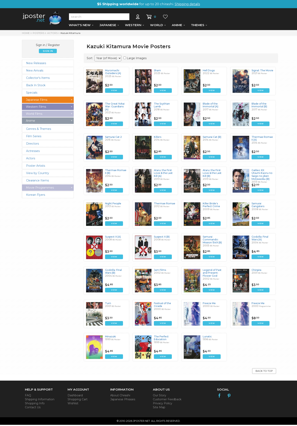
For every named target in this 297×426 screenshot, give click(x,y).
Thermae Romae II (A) (262, 139)
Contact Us (32, 408)
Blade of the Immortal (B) (259, 106)
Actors (52, 34)
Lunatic (207, 337)
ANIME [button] (178, 26)
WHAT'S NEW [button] (81, 26)
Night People (113, 204)
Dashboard (75, 396)
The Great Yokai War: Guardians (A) (114, 107)
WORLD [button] (158, 26)
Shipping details (187, 4)
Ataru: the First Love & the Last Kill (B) (212, 174)
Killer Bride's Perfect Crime (211, 206)
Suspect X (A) (113, 237)
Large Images (137, 59)
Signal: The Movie (262, 71)
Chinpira (256, 271)
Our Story (159, 396)
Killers (157, 138)
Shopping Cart (78, 400)
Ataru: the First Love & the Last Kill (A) (163, 174)
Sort (89, 59)
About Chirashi (120, 396)
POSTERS (38, 34)
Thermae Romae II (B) (115, 173)
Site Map (159, 408)
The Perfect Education (161, 339)
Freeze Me (209, 304)
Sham (157, 71)
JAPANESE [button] (109, 26)
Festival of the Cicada (162, 306)
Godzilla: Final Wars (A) (260, 239)
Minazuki (110, 337)
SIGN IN (48, 52)
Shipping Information (39, 400)
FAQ (28, 396)
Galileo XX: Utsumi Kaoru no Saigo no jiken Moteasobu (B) (262, 175)
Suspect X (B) (162, 237)
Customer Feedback (167, 400)
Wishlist (73, 404)
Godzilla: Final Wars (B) (113, 272)
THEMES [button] (199, 26)
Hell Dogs (208, 71)
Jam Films (160, 271)
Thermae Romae (164, 204)
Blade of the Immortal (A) (210, 106)
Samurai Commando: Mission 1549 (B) (212, 240)
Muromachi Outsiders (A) (113, 73)
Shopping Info (35, 404)
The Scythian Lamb (162, 106)
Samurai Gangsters (258, 206)
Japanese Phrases (122, 400)
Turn (108, 304)
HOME (26, 34)
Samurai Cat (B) (212, 138)
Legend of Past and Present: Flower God (212, 274)
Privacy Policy (162, 404)
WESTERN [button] (134, 26)
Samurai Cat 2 (113, 138)
